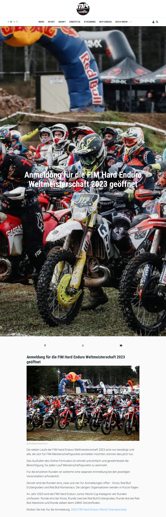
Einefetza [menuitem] (74, 22)
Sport (84, 167)
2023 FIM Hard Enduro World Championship (98, 509)
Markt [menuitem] (62, 22)
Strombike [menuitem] (90, 22)
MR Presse (78, 193)
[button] (45, 345)
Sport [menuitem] (51, 22)
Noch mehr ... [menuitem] (123, 23)
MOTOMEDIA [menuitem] (105, 22)
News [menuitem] (41, 22)
